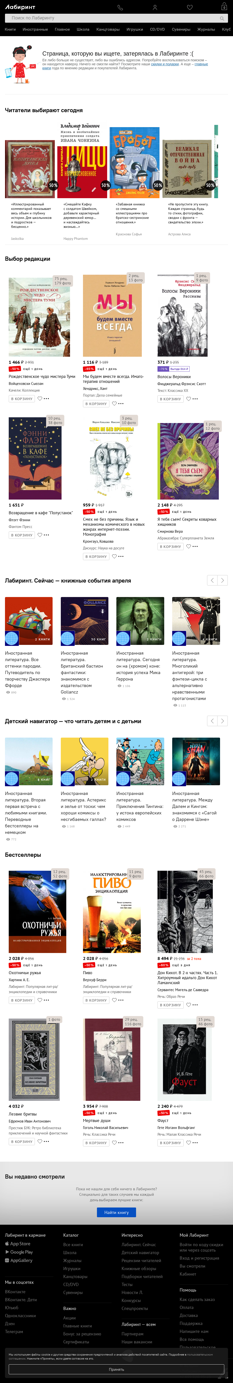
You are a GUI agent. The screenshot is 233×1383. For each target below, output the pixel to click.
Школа (83, 29)
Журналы (206, 29)
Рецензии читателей (141, 1260)
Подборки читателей (142, 1276)
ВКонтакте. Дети (21, 1299)
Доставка (189, 1315)
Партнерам (133, 1334)
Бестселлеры (23, 854)
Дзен (10, 1323)
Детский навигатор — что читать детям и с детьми (73, 721)
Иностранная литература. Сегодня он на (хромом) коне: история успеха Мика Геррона (138, 666)
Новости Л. (132, 1292)
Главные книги (77, 1326)
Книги (10, 29)
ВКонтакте (15, 1292)
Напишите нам (194, 1331)
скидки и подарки (165, 64)
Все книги (73, 1244)
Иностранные (35, 29)
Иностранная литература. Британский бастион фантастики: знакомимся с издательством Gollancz (82, 672)
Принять (116, 1369)
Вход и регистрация (199, 1258)
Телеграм (14, 1331)
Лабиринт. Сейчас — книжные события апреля (68, 580)
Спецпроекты (135, 1308)
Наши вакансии (137, 1342)
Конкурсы (131, 1300)
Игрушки (135, 29)
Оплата (187, 1307)
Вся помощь (192, 1339)
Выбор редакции (27, 258)
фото (63, 283)
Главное (62, 29)
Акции (69, 1318)
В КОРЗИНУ (22, 399)
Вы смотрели (192, 1266)
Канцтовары (108, 29)
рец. (61, 278)
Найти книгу (116, 1212)
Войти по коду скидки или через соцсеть (201, 1247)
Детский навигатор (140, 1252)
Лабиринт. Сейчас (139, 1244)
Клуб (226, 29)
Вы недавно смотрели (35, 1176)
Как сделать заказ (197, 1299)
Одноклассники (20, 1315)
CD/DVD (157, 29)
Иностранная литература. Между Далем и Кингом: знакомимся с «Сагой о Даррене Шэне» (194, 806)
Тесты (127, 1284)
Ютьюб (11, 1307)
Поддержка (191, 1323)
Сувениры (181, 29)
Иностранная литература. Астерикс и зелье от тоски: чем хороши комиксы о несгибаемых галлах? (83, 806)
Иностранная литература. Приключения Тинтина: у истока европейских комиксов (139, 806)
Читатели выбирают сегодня (44, 110)
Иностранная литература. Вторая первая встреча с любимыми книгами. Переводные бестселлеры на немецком (26, 813)
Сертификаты (76, 1342)
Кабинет (188, 1274)
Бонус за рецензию (82, 1334)
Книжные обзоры (139, 1268)
